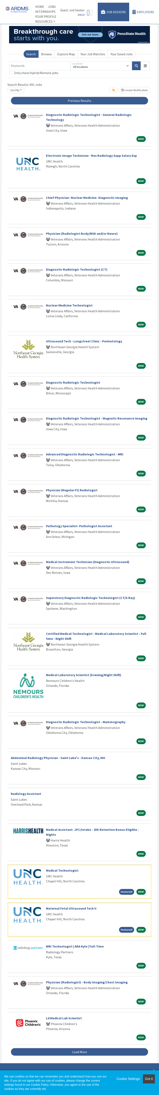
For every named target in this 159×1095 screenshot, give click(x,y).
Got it (149, 1079)
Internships (45, 11)
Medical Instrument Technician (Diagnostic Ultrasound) (87, 562)
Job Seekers (113, 12)
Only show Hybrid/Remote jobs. (36, 73)
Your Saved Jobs (122, 54)
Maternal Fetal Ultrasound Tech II (71, 908)
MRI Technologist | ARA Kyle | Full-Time (75, 946)
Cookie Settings (128, 1079)
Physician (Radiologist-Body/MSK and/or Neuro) (82, 233)
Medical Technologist (62, 870)
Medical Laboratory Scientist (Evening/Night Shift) (83, 675)
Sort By (14, 90)
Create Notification (134, 90)
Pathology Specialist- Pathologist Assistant (79, 526)
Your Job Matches (93, 54)
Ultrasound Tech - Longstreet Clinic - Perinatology (84, 341)
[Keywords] (39, 65)
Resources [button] (44, 21)
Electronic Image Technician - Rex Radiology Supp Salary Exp (91, 155)
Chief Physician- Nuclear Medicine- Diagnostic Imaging (87, 198)
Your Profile (45, 16)
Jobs (52, 7)
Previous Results (79, 101)
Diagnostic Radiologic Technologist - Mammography (85, 722)
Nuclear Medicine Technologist (69, 305)
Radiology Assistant (26, 794)
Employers (143, 12)
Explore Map (66, 54)
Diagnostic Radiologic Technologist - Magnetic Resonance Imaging (96, 418)
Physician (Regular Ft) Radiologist (72, 490)
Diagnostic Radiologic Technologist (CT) (76, 269)
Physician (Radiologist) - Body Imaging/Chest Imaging (87, 982)
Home (39, 7)
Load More (79, 1052)
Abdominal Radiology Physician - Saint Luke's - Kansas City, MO (58, 758)
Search (31, 54)
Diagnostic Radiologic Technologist (73, 382)
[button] (145, 65)
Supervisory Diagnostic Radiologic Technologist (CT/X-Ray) (90, 598)
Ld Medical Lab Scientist (64, 1018)
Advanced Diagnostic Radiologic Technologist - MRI (84, 454)
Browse (46, 54)
